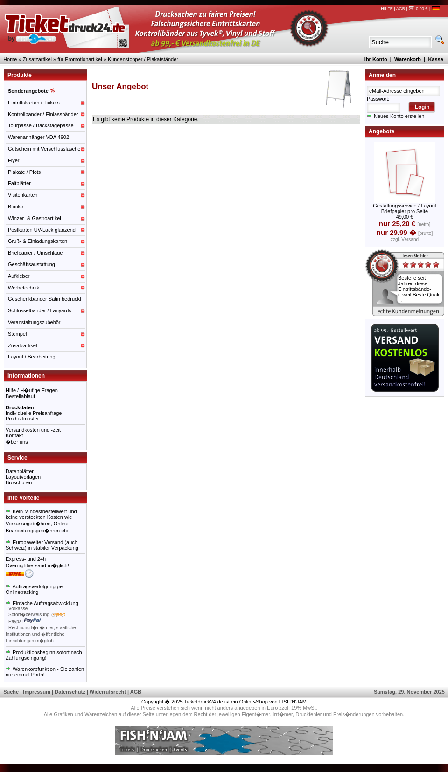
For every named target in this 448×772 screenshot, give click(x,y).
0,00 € (417, 9)
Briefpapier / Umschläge (35, 252)
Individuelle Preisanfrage (34, 413)
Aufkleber (18, 276)
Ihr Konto (375, 59)
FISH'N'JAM (293, 701)
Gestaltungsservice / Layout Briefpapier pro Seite (404, 208)
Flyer (13, 160)
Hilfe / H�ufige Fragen (32, 390)
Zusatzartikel (37, 59)
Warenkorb (407, 59)
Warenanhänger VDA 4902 (38, 137)
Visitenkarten (22, 195)
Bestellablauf (20, 396)
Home (10, 59)
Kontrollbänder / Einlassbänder (43, 114)
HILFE (387, 9)
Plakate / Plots (24, 172)
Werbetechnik (23, 287)
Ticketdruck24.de (203, 701)
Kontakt (14, 435)
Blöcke (15, 206)
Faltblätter (19, 183)
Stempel (17, 334)
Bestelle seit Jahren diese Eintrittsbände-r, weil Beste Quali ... (418, 289)
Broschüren (19, 482)
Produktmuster (22, 418)
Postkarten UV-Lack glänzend (42, 230)
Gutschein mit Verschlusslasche (44, 149)
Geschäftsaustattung (31, 264)
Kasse (435, 59)
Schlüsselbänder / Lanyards (39, 310)
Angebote (381, 131)
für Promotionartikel (79, 59)
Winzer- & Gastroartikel (34, 218)
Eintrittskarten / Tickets (34, 102)
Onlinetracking (22, 592)
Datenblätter (20, 471)
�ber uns (17, 442)
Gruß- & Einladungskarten (37, 241)
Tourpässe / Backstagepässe (41, 125)
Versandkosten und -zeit (33, 430)
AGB (400, 9)
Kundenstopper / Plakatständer (143, 59)
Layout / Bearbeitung (32, 356)
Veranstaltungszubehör (34, 322)
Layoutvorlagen (23, 477)
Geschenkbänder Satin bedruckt (44, 299)
